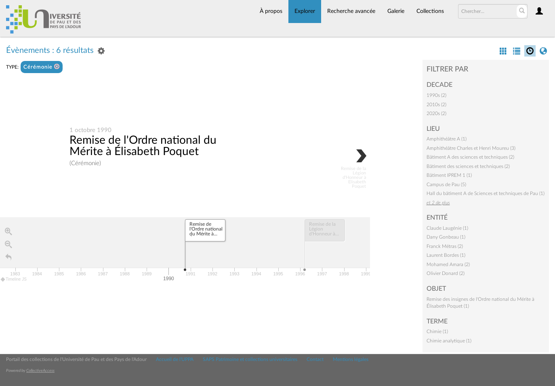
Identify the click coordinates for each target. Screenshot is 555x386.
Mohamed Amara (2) (448, 264)
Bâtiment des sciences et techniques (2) (468, 166)
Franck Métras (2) (445, 246)
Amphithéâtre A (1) (447, 138)
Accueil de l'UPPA (174, 359)
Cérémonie (41, 67)
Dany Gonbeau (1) (446, 237)
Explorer (304, 11)
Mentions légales (350, 359)
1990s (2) (436, 95)
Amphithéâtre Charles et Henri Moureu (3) (471, 148)
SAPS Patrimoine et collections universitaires (250, 359)
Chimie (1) (437, 331)
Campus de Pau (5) (446, 184)
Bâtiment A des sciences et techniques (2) (470, 157)
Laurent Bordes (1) (446, 255)
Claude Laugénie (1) (447, 228)
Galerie (395, 11)
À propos (271, 11)
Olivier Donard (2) (446, 273)
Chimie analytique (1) (449, 340)
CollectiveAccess (40, 371)
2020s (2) (436, 113)
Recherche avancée (351, 11)
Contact (315, 359)
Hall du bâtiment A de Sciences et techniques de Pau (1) (485, 193)
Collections (430, 11)
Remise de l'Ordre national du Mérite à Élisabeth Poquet (143, 145)
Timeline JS (14, 279)
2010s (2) (436, 104)
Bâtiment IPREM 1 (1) (449, 175)
